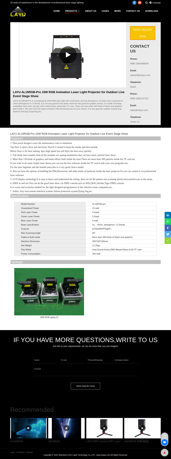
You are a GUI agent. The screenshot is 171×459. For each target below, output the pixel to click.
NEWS (117, 11)
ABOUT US (90, 11)
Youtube (29, 452)
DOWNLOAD (151, 11)
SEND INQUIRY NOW (142, 33)
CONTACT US (133, 11)
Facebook (20, 452)
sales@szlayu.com (139, 110)
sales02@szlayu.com (140, 75)
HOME (56, 11)
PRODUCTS (72, 11)
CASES (105, 11)
